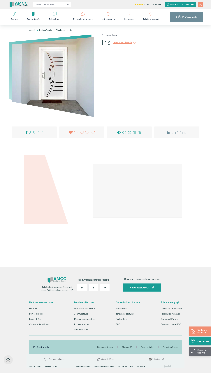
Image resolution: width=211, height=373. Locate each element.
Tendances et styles (125, 313)
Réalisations (121, 319)
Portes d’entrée (45, 30)
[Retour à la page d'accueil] (56, 280)
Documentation (147, 347)
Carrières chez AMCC (171, 324)
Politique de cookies (125, 366)
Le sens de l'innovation (171, 308)
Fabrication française (170, 313)
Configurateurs (81, 313)
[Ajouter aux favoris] (124, 42)
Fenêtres (33, 308)
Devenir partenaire (105, 347)
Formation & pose (170, 347)
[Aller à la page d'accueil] (18, 4)
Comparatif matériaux (39, 324)
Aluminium (60, 30)
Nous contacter (81, 329)
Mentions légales (83, 366)
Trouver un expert (82, 324)
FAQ (118, 324)
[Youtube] (105, 287)
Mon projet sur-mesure (84, 308)
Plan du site (140, 366)
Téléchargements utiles (84, 319)
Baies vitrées (35, 319)
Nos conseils (121, 308)
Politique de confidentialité (103, 366)
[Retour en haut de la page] (8, 359)
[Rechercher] (68, 4)
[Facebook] (93, 287)
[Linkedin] (82, 287)
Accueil (32, 30)
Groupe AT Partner (169, 319)
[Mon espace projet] (200, 4)
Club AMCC (127, 347)
